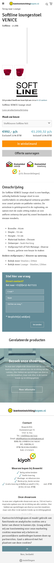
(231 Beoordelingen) (29, 173)
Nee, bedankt (27, 554)
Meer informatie (27, 389)
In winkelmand (27, 144)
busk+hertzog (27, 243)
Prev (6, 45)
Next (48, 45)
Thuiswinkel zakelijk (15, 164)
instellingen (27, 560)
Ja (27, 548)
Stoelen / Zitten (29, 260)
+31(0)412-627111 (29, 435)
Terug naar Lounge (11, 8)
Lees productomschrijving (15, 110)
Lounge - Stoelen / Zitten (33, 264)
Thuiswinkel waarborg (36, 164)
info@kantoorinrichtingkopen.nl (30, 438)
